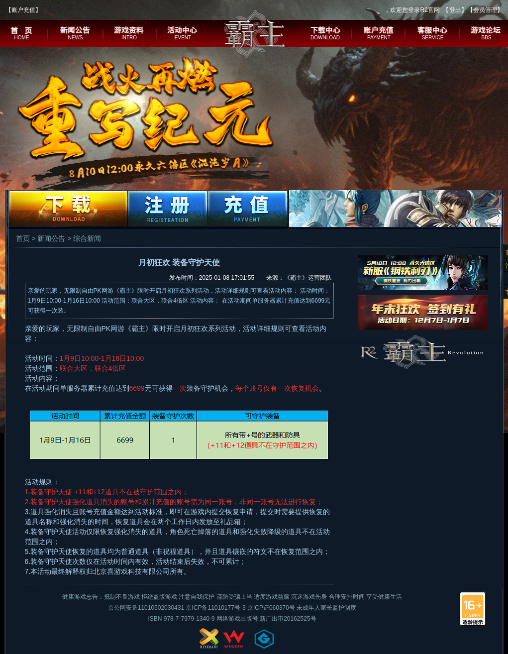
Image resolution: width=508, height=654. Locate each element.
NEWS (75, 37)
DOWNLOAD (325, 37)
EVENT (183, 37)
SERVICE (433, 37)
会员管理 (485, 9)
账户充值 (23, 9)
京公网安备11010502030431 (146, 607)
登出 (455, 9)
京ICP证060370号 (271, 607)
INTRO (129, 37)
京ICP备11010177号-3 (215, 607)
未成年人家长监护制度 (326, 607)
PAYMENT (379, 37)
